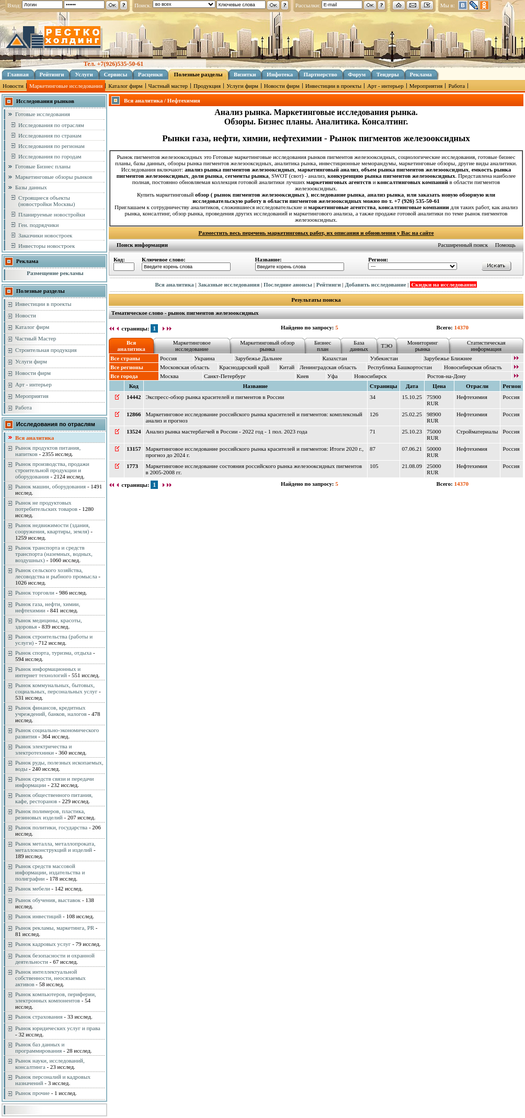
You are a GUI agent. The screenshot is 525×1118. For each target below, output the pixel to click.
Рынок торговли (34, 592)
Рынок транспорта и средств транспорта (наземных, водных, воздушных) (54, 553)
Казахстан (334, 358)
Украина (205, 358)
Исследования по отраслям (51, 125)
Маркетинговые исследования (65, 86)
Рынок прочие (32, 1093)
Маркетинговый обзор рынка (267, 345)
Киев (302, 376)
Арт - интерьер (385, 86)
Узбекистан (384, 358)
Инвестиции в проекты (333, 86)
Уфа (332, 376)
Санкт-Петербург (225, 376)
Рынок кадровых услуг (43, 944)
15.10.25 (412, 397)
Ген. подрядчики (38, 225)
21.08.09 (412, 466)
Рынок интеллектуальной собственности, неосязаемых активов (50, 977)
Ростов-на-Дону (446, 376)
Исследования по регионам (51, 146)
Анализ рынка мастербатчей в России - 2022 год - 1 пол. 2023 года (226, 431)
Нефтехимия (471, 397)
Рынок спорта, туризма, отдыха (53, 652)
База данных (359, 345)
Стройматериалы (477, 431)
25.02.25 (412, 414)
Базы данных (31, 187)
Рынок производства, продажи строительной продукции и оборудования (52, 470)
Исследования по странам (50, 135)
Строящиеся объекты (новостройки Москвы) (46, 201)
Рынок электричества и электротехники (43, 749)
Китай (286, 367)
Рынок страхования (39, 1016)
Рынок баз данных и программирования (39, 1047)
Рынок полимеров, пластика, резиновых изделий (50, 814)
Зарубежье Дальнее (258, 358)
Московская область (184, 367)
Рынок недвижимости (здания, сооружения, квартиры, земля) (52, 528)
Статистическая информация (486, 345)
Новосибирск (370, 376)
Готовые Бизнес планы (43, 166)
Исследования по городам (50, 156)
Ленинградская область (328, 367)
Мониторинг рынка (422, 345)
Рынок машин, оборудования (50, 486)
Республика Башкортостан (400, 367)
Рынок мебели (32, 888)
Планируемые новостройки (51, 214)
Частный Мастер (35, 338)
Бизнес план (322, 345)
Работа (456, 86)
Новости (13, 86)
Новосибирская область (473, 367)
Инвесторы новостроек (46, 246)
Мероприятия (426, 86)
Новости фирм (282, 86)
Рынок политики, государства (51, 827)
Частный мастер (168, 86)
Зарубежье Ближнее (448, 358)
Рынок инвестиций (38, 916)
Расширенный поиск (463, 245)
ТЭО (386, 346)
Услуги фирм (242, 86)
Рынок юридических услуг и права (57, 1028)
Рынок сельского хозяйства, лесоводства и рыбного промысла (56, 573)
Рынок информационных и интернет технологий (48, 672)
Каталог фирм (125, 86)
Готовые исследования (42, 114)
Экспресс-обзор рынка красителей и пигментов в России (215, 397)
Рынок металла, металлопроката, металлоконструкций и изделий (55, 846)
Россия (168, 358)
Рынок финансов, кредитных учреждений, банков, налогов (51, 710)
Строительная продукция (46, 350)
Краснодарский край (244, 367)
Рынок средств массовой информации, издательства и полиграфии (50, 872)
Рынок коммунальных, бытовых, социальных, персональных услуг (56, 688)
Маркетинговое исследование (192, 345)
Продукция (207, 86)
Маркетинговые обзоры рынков (53, 177)
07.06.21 (412, 449)
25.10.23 (412, 431)
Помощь (505, 245)
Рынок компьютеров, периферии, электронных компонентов (55, 997)
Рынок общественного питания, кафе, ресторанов (54, 798)
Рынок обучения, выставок (48, 900)
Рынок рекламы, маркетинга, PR (54, 928)
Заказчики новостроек (45, 235)
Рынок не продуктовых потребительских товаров (46, 505)
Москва (169, 376)
